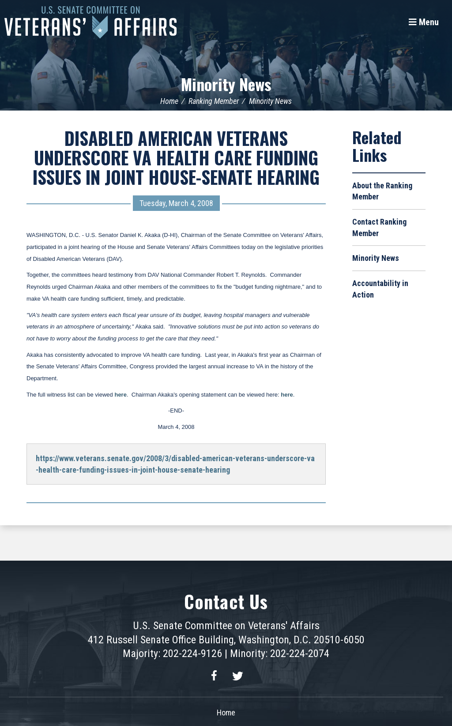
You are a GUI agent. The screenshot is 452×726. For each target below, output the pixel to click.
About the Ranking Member (382, 191)
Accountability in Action (380, 289)
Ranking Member (213, 101)
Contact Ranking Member (379, 227)
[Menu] (424, 22)
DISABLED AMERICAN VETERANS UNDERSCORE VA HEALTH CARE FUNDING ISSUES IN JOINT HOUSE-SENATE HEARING (176, 157)
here (120, 394)
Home (169, 101)
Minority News (226, 84)
